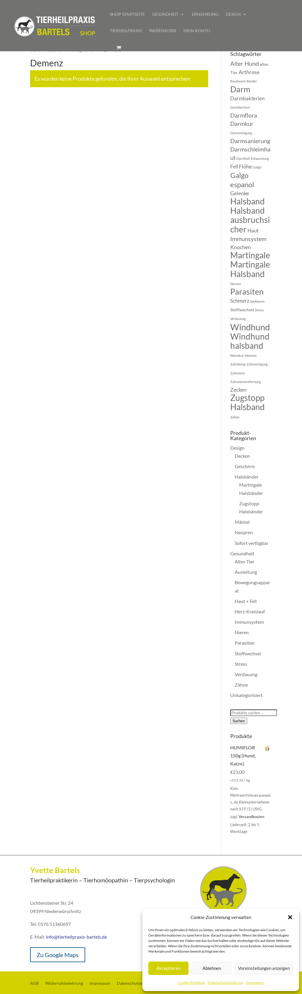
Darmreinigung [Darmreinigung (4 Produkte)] (241, 133)
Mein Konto (196, 31)
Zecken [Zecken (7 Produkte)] (238, 389)
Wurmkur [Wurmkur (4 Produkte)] (237, 355)
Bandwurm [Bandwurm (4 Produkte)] (238, 81)
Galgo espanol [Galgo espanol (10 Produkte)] (242, 179)
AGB (34, 983)
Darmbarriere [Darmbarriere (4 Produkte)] (240, 107)
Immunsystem (249, 622)
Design (233, 14)
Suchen (239, 720)
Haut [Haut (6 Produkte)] (253, 231)
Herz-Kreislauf (250, 611)
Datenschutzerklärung (225, 982)
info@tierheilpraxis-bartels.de (76, 937)
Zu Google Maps (58, 954)
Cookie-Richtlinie (191, 982)
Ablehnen (212, 968)
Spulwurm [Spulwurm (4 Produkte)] (257, 301)
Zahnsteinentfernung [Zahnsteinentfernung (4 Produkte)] (245, 382)
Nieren (242, 632)
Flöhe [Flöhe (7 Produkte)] (245, 166)
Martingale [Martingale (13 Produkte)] (250, 255)
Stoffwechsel (248, 653)
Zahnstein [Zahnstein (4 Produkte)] (237, 373)
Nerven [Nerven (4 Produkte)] (235, 284)
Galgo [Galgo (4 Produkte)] (257, 167)
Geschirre (245, 466)
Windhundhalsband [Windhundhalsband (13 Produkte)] (250, 341)
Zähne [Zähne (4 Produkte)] (234, 417)
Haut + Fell (246, 601)
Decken (242, 456)
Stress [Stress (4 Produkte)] (259, 310)
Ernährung (205, 14)
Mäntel (242, 522)
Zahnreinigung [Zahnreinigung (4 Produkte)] (257, 364)
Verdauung (246, 674)
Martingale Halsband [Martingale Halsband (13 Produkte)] (250, 269)
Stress (241, 664)
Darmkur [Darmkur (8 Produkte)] (241, 123)
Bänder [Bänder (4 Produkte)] (252, 81)
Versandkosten (251, 816)
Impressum (255, 982)
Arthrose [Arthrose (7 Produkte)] (249, 72)
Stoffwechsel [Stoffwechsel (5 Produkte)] (242, 309)
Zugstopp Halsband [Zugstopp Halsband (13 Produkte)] (247, 402)
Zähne (241, 684)
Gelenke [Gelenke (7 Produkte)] (239, 193)
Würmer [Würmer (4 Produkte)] (251, 355)
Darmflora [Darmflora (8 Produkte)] (243, 115)
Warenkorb (162, 31)
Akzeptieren (168, 968)
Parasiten (244, 643)
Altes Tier (244, 561)
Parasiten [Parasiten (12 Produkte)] (247, 291)
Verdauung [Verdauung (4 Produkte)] (238, 319)
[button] (290, 917)
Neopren (244, 532)
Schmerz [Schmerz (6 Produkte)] (239, 301)
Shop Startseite (127, 14)
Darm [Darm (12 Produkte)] (240, 89)
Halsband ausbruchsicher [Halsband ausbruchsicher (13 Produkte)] (250, 219)
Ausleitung (246, 572)
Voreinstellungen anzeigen (264, 968)
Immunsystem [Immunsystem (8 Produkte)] (248, 238)
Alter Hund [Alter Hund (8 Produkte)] (244, 63)
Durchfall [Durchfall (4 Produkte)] (243, 158)
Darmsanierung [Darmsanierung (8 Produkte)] (250, 140)
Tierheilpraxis (126, 31)
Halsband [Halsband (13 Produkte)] (247, 201)
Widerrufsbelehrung (64, 983)
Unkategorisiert (246, 695)
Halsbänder (247, 476)
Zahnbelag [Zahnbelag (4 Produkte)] (238, 364)
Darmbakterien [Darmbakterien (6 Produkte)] (247, 98)
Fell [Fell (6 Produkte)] (234, 167)
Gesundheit (165, 14)
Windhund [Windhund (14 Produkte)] (250, 327)
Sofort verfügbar (251, 543)
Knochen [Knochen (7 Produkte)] (240, 247)
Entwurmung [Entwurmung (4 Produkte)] (260, 158)
